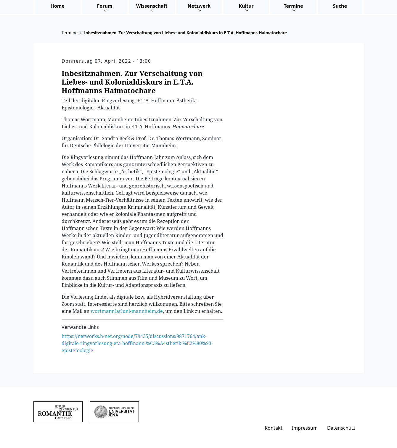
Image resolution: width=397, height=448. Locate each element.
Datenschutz (341, 428)
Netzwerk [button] (198, 6)
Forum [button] (104, 6)
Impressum (305, 428)
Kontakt (273, 428)
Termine (70, 32)
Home (57, 6)
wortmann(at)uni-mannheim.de (127, 311)
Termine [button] (293, 6)
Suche (340, 6)
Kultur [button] (246, 6)
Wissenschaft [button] (152, 6)
